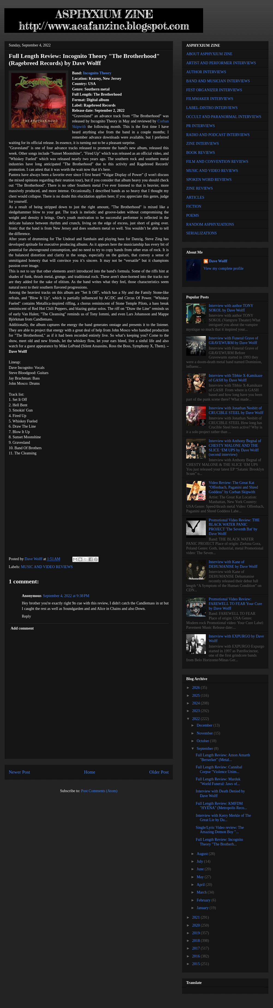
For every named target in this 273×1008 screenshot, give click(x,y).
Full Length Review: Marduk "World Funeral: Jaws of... (218, 781)
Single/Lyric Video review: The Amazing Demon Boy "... (220, 829)
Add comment (22, 628)
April (201, 885)
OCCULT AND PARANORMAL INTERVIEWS (223, 117)
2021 (196, 917)
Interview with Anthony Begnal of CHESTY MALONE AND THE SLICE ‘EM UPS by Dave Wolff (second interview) (235, 448)
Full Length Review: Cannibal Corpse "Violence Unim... (219, 769)
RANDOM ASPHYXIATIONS (210, 224)
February (204, 900)
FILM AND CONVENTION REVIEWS (217, 162)
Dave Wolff (218, 261)
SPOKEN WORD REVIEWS (209, 180)
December (205, 725)
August (203, 854)
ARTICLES (195, 197)
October (203, 741)
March (202, 892)
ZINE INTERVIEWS (202, 144)
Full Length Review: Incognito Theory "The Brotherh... (219, 841)
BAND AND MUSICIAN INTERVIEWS (218, 81)
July (200, 861)
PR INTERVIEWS (200, 126)
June (200, 869)
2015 (196, 964)
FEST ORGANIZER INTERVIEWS (214, 90)
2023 (196, 711)
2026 (196, 688)
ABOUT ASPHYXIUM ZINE (209, 54)
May (200, 877)
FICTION (193, 206)
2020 (196, 925)
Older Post (159, 772)
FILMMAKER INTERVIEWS (209, 99)
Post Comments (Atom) (99, 791)
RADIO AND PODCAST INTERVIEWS (218, 135)
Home (89, 772)
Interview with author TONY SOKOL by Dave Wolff (231, 308)
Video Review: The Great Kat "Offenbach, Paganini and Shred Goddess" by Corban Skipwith (233, 487)
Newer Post (19, 772)
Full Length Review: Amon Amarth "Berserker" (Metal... (223, 757)
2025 (196, 695)
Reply (26, 616)
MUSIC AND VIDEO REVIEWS (47, 567)
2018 (196, 941)
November (205, 733)
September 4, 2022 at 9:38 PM (66, 596)
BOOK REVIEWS (200, 153)
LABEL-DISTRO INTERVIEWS (212, 108)
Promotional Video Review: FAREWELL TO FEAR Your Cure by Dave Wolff (235, 603)
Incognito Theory (97, 73)
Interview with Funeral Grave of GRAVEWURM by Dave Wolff (233, 340)
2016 (196, 956)
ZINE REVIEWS (199, 188)
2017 (196, 948)
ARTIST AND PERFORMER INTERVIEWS (221, 63)
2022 (196, 719)
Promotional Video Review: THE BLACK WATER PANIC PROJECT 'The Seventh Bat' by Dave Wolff (234, 527)
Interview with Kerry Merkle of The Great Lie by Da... (223, 817)
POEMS (192, 215)
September (205, 749)
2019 (196, 933)
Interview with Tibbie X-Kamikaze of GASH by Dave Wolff (235, 378)
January (203, 908)
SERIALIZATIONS (201, 233)
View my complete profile (224, 268)
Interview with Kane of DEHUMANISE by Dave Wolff (233, 564)
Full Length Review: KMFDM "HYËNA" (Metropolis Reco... (221, 805)
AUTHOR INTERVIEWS (206, 72)
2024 (196, 703)
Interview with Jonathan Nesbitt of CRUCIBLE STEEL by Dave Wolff (236, 410)
